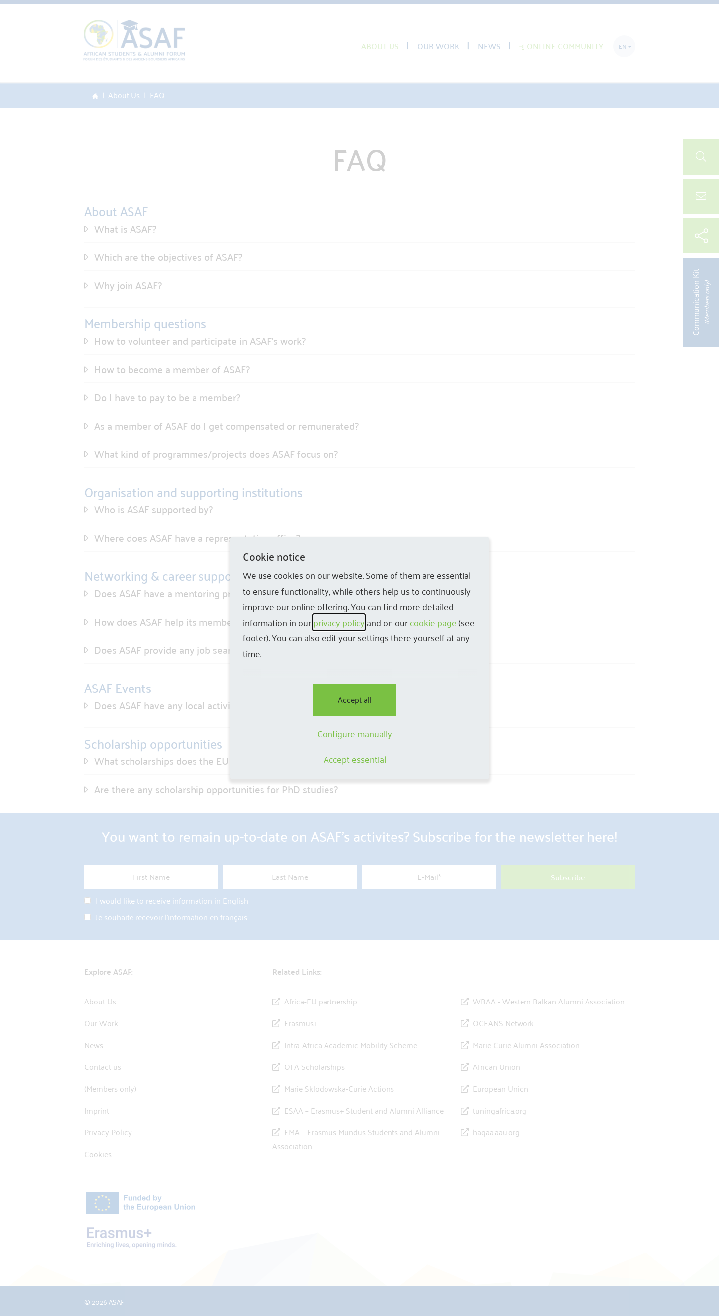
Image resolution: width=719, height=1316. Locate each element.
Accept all (355, 699)
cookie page (433, 622)
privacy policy (339, 622)
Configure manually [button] (354, 734)
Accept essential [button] (355, 759)
